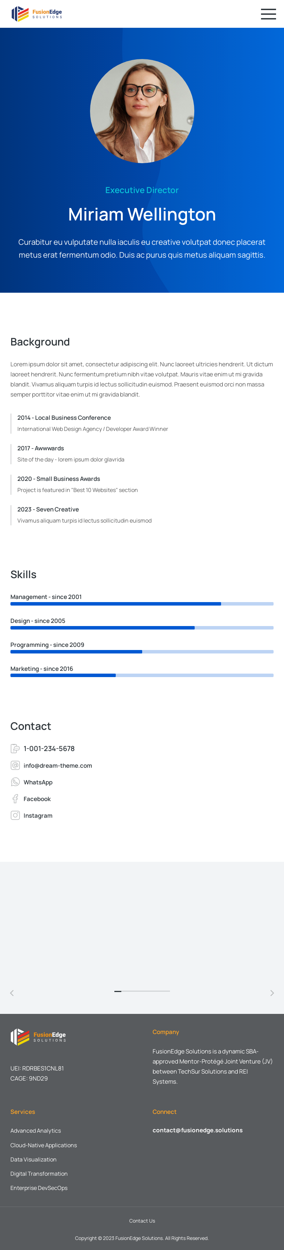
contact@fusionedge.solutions (198, 1128)
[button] (117, 989)
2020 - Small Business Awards (58, 479)
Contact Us (142, 1219)
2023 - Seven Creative (48, 509)
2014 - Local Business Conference (64, 418)
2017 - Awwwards (40, 448)
